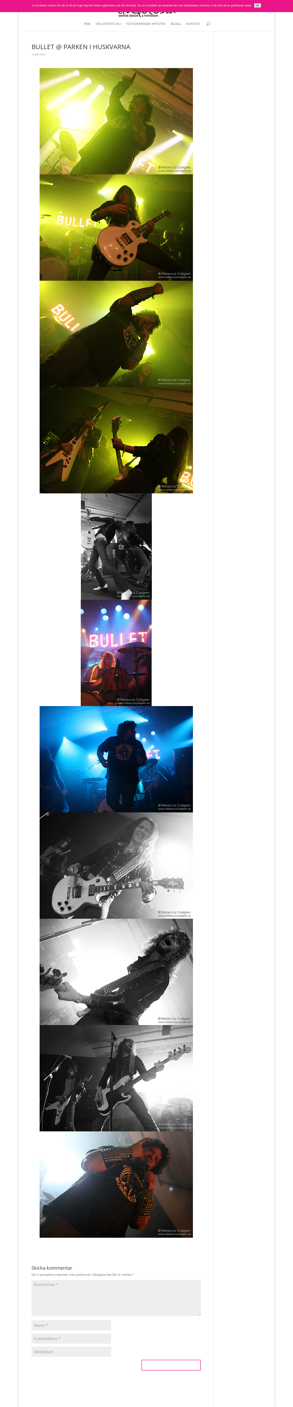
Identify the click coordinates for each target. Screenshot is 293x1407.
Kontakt (193, 24)
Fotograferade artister (145, 24)
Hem (87, 24)
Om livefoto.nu (108, 24)
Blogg (176, 24)
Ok (257, 5)
